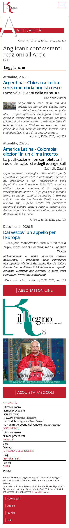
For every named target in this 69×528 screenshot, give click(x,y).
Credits (10, 513)
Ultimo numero (12, 407)
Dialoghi (8, 447)
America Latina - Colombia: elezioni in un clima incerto (30, 151)
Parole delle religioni (23, 421)
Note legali (13, 498)
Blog (5, 443)
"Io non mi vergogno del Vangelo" (31, 424)
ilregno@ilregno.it (41, 492)
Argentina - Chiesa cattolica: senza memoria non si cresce (32, 84)
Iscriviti (7, 462)
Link (8, 520)
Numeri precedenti (14, 410)
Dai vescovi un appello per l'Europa (29, 234)
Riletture (19, 417)
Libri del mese (11, 414)
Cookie (10, 505)
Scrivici (7, 470)
